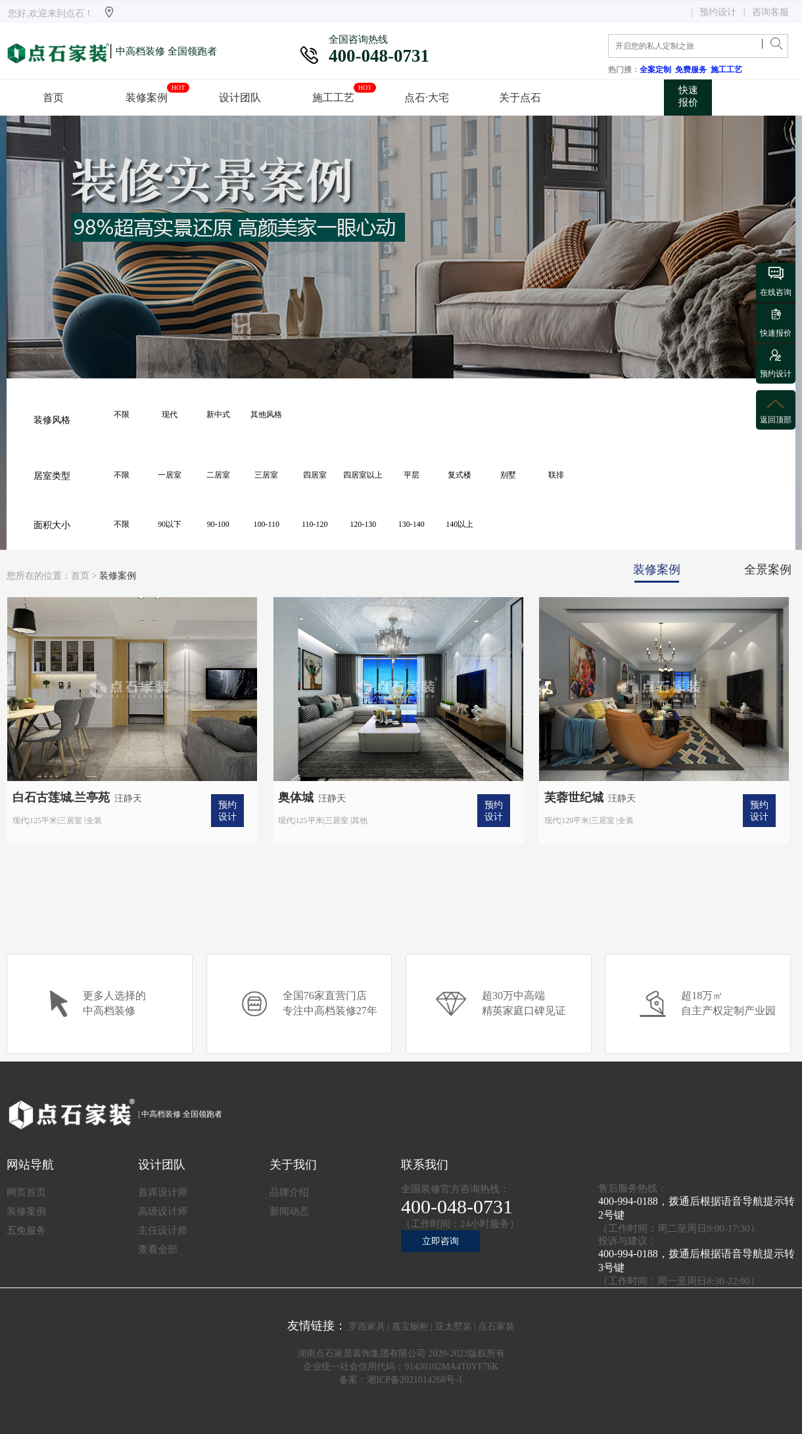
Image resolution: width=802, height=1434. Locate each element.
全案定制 (657, 69)
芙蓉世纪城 (573, 797)
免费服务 (693, 69)
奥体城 (296, 797)
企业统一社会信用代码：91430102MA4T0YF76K (400, 1367)
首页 (80, 576)
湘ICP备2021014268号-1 (414, 1380)
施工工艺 (728, 69)
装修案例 (117, 576)
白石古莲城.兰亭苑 (61, 797)
